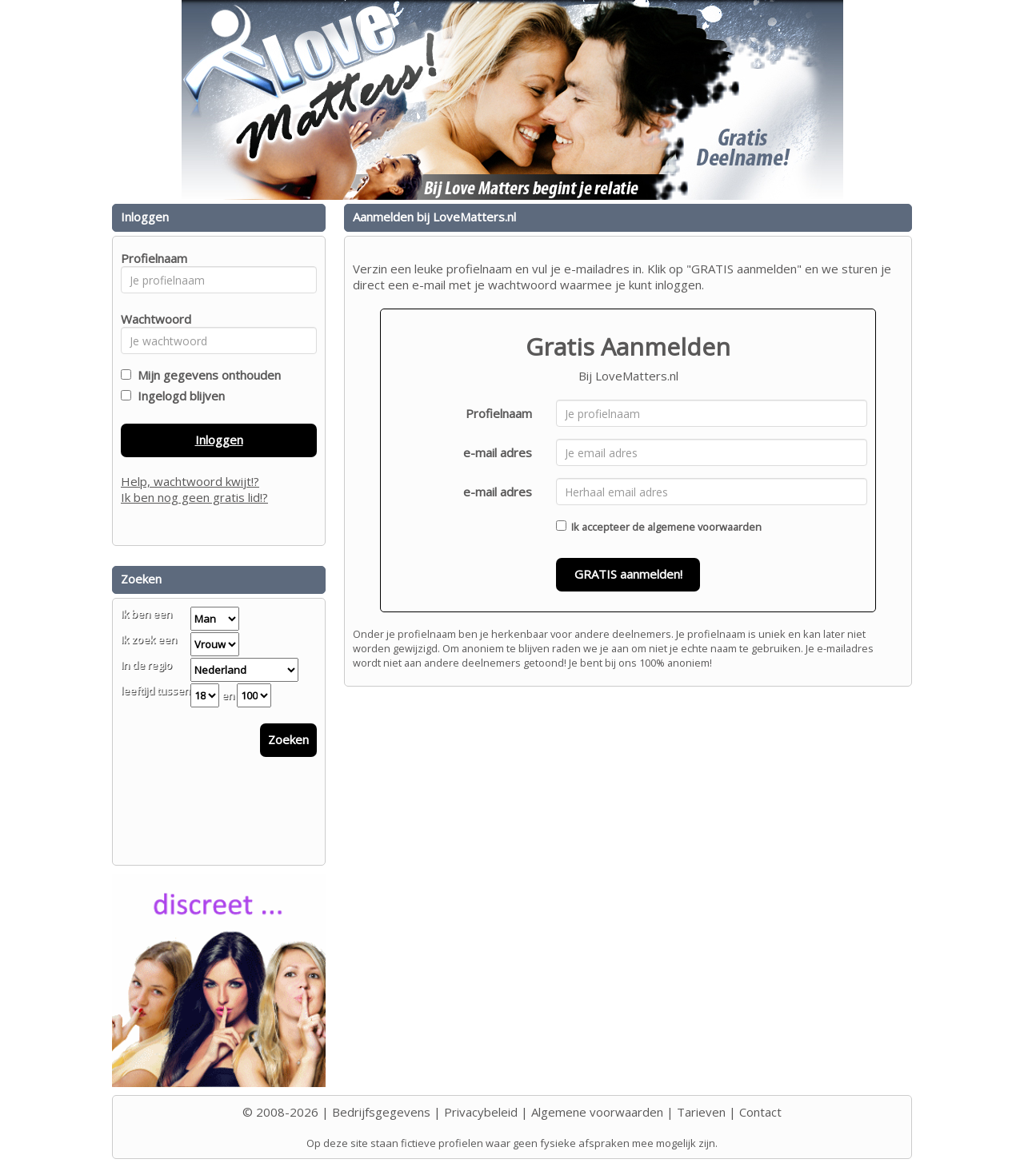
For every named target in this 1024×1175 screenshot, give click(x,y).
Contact (760, 1112)
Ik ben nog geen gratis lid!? (194, 497)
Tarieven (701, 1112)
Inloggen (219, 440)
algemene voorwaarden (704, 527)
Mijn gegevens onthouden (206, 375)
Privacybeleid (481, 1112)
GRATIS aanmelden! (628, 574)
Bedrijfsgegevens (381, 1112)
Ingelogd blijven (178, 396)
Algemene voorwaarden (597, 1112)
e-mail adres (497, 452)
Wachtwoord (151, 319)
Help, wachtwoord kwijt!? (190, 481)
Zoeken (288, 739)
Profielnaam (499, 413)
